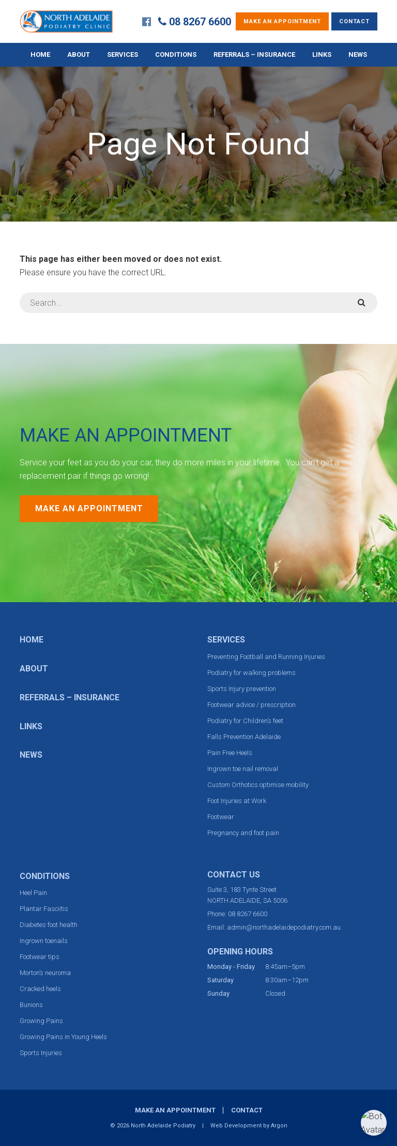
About (78, 54)
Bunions (31, 1005)
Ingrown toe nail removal (242, 769)
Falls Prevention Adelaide (244, 737)
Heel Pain (33, 893)
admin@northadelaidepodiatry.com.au (284, 927)
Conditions (175, 54)
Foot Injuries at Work (236, 801)
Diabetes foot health (49, 925)
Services (122, 54)
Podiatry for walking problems (251, 673)
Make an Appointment (282, 21)
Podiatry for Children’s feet (245, 721)
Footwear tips (39, 957)
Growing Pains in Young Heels (63, 1037)
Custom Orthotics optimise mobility (258, 785)
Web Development (236, 1125)
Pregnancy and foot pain (243, 833)
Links (321, 54)
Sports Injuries (41, 1053)
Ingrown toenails (44, 941)
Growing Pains (41, 1021)
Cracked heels (40, 989)
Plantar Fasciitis (44, 909)
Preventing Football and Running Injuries (266, 657)
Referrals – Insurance (254, 54)
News (357, 54)
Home (40, 54)
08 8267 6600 (200, 21)
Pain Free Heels (229, 753)
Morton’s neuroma (45, 973)
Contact (354, 21)
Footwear (220, 817)
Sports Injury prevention (241, 689)
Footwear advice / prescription (251, 705)
